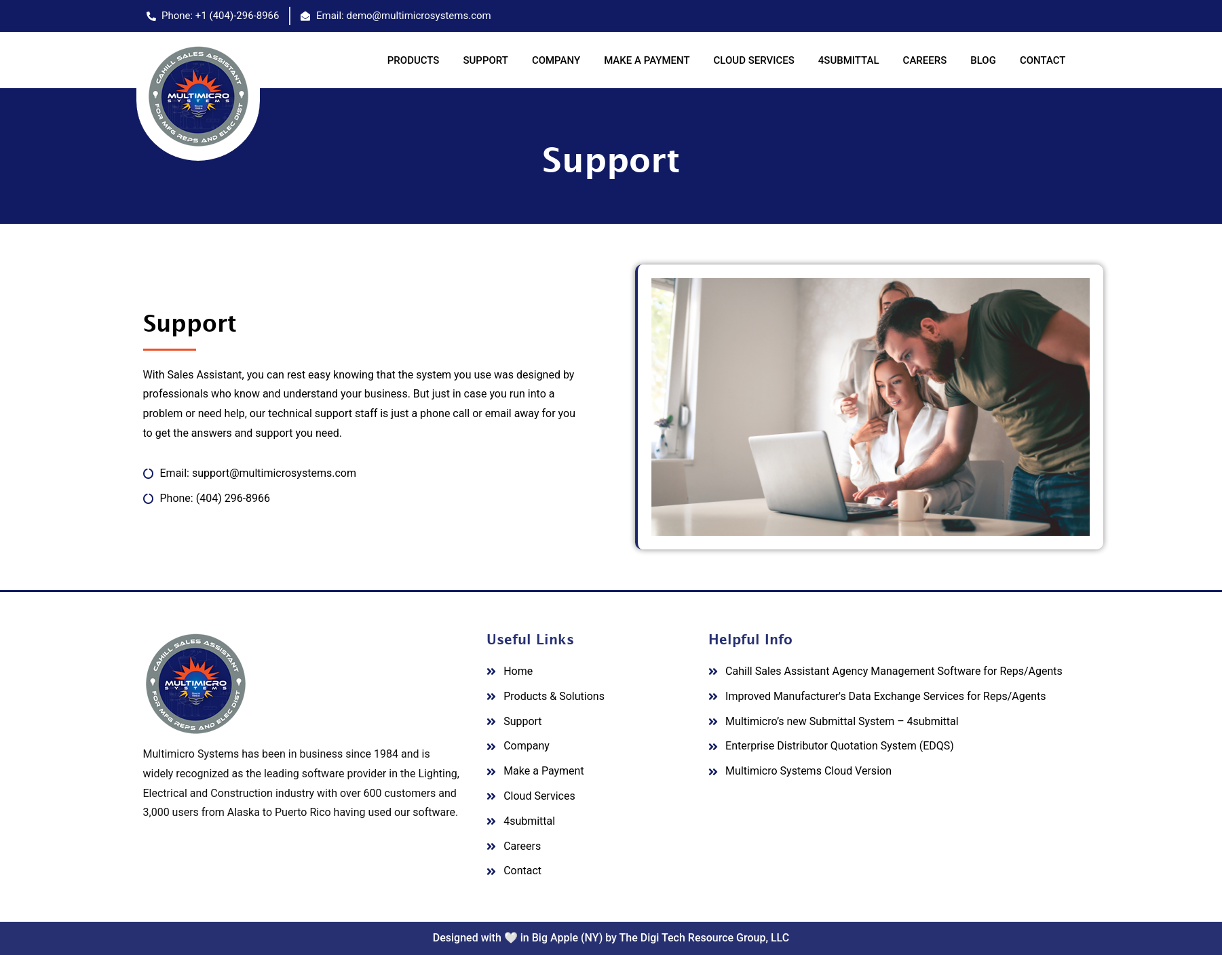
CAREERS (925, 60)
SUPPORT (485, 60)
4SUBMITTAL (848, 60)
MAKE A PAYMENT (646, 60)
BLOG (983, 60)
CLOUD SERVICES (754, 60)
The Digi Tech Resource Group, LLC (704, 937)
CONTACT (1043, 60)
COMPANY (556, 60)
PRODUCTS (413, 60)
